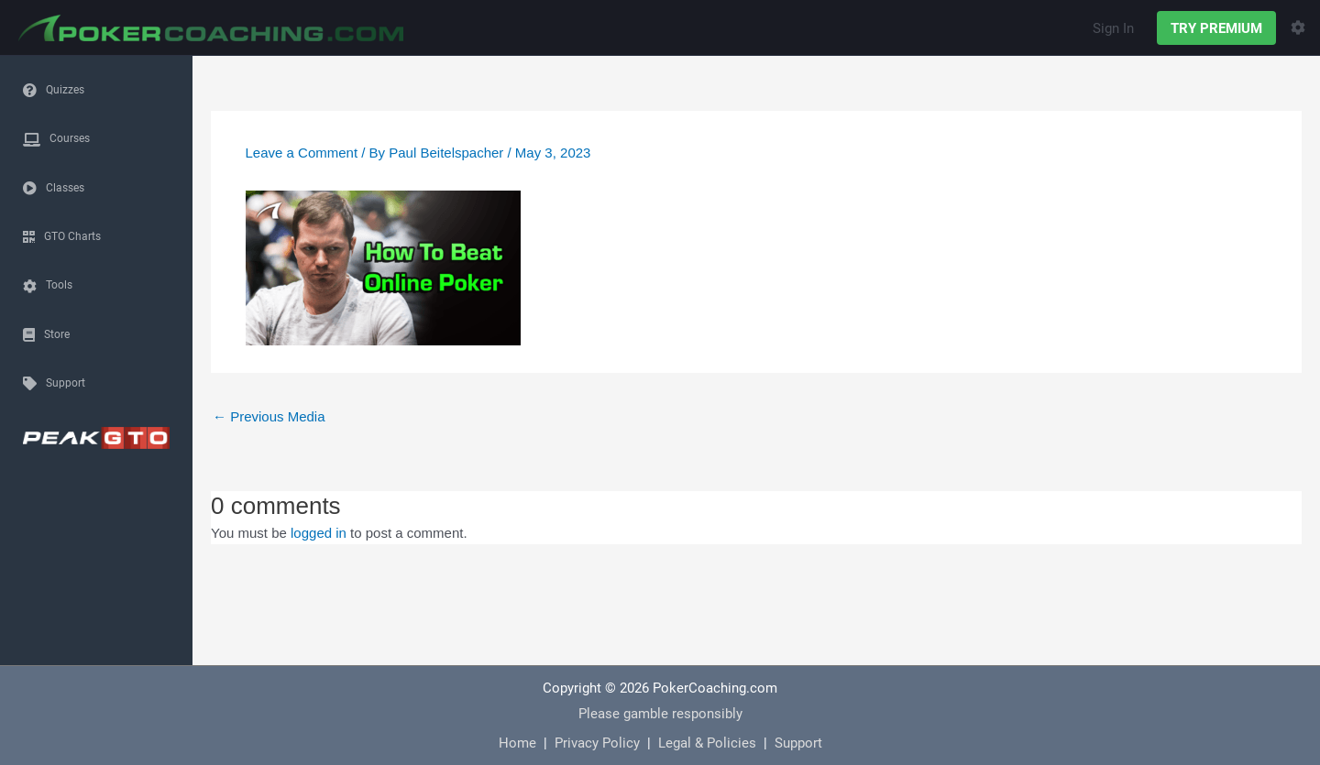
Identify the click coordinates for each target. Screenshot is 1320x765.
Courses (70, 137)
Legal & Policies (707, 742)
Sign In (1113, 27)
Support (65, 382)
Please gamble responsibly (660, 713)
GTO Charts (72, 235)
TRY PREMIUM (1216, 27)
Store (57, 333)
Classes (65, 187)
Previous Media (269, 416)
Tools (59, 284)
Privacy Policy (597, 742)
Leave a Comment (302, 152)
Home (517, 742)
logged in (318, 533)
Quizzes (65, 89)
